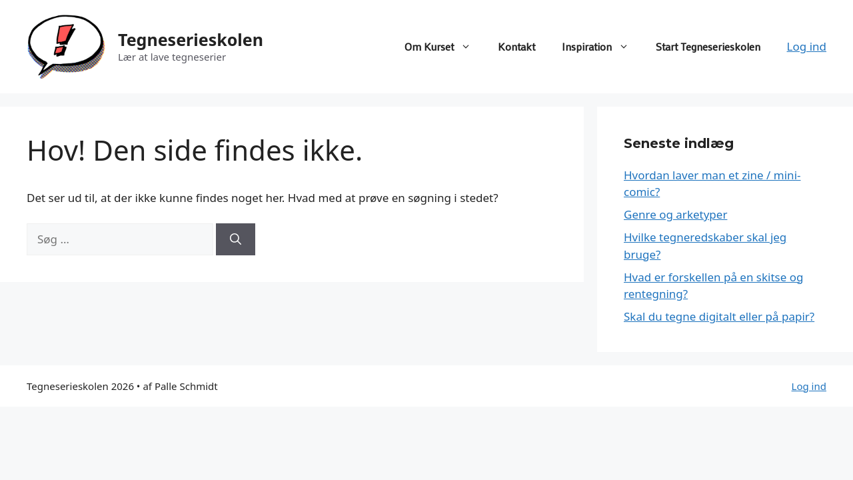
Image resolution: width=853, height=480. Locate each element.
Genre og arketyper (675, 214)
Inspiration (602, 47)
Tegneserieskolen (190, 39)
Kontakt (516, 46)
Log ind (806, 46)
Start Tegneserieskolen (708, 46)
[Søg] (235, 239)
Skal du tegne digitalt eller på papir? (719, 316)
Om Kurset (444, 47)
